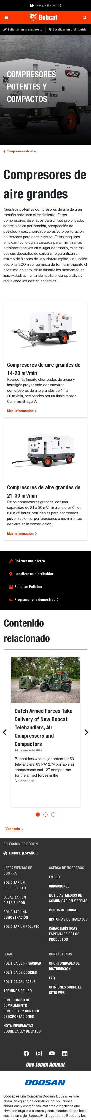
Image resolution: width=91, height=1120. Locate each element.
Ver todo (14, 828)
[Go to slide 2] (45, 814)
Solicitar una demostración (15, 915)
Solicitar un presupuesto (14, 885)
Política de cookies (20, 972)
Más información (22, 411)
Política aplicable (19, 982)
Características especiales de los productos (64, 934)
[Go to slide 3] (53, 814)
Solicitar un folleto (21, 926)
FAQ (52, 978)
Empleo (55, 877)
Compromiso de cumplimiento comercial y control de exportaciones (21, 1008)
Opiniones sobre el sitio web (65, 990)
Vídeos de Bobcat (63, 910)
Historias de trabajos (68, 919)
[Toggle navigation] (8, 17)
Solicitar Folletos (28, 587)
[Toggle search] (83, 17)
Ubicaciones (59, 886)
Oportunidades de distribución (64, 966)
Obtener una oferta (29, 561)
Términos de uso (17, 991)
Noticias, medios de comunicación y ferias (68, 898)
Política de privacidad (22, 963)
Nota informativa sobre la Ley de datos (22, 1028)
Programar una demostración (37, 599)
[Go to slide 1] (38, 814)
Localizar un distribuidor (34, 574)
